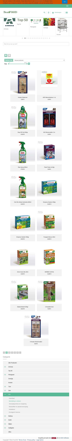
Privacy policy (31, 440)
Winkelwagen (56, 12)
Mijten (7, 424)
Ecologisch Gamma (14, 412)
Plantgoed (8, 374)
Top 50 (10, 370)
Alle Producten (12, 363)
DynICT (54, 438)
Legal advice (39, 440)
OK (65, 1)
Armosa (8, 367)
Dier (7, 390)
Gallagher (8, 428)
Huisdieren (12, 409)
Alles (9, 432)
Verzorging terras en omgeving (17, 404)
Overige (10, 378)
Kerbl (7, 420)
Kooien (10, 382)
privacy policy (39, 1)
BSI (7, 394)
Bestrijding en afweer (15, 401)
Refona (8, 416)
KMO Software (64, 438)
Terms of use (22, 440)
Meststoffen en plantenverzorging (18, 406)
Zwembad (12, 398)
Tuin (7, 386)
